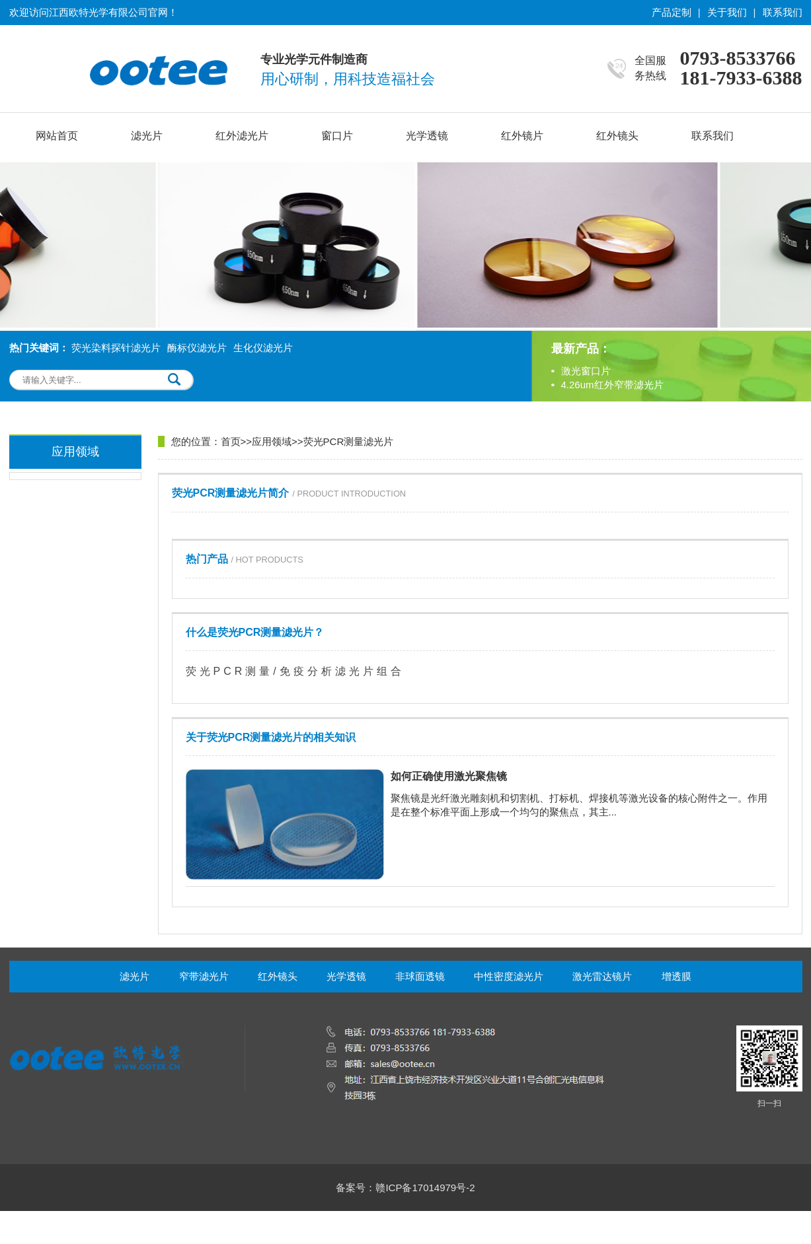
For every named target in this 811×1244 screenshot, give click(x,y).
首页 (231, 441)
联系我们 (782, 12)
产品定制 (671, 12)
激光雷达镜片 (602, 976)
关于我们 (727, 12)
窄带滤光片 (204, 976)
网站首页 (57, 135)
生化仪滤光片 (263, 347)
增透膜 (676, 976)
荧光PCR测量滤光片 (348, 441)
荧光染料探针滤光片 (116, 347)
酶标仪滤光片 (197, 347)
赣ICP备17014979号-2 (425, 1187)
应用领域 (271, 441)
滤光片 (147, 135)
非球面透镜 (420, 976)
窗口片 (337, 135)
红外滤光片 (241, 135)
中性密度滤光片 (508, 976)
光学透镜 (427, 135)
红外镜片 (522, 135)
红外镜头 (617, 135)
